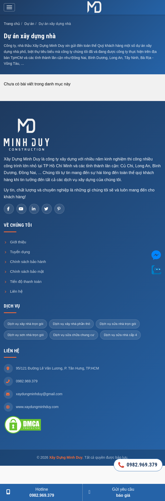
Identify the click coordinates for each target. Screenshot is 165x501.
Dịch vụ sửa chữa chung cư (73, 335)
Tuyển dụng (17, 252)
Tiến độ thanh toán (22, 281)
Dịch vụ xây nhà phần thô (71, 324)
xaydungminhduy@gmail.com (39, 394)
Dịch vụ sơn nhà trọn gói (26, 335)
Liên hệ (13, 291)
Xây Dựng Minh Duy (66, 457)
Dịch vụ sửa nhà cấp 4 (120, 335)
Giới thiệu (15, 242)
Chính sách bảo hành (25, 261)
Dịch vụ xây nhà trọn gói (25, 324)
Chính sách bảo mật (24, 271)
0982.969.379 (27, 381)
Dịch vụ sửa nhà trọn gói (118, 324)
